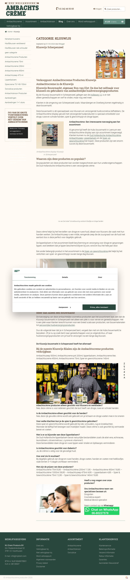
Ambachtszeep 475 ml (14, 75)
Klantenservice (105, 545)
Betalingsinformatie (107, 549)
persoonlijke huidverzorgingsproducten (57, 325)
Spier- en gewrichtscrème (96, 251)
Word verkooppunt (86, 21)
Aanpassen (65, 307)
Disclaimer (40, 566)
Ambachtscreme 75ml (14, 61)
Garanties (103, 559)
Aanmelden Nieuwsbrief (109, 563)
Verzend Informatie (107, 552)
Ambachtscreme (14, 21)
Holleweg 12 (96, 94)
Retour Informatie (106, 556)
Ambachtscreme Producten (16, 57)
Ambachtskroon (47, 21)
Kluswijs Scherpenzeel (49, 47)
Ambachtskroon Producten (16, 93)
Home (10, 31)
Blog (61, 21)
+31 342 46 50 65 (66, 8)
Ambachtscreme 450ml (14, 70)
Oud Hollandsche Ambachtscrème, (105, 135)
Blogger (62, 44)
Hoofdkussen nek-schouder (16, 48)
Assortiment (31, 21)
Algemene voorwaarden (46, 559)
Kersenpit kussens (12, 39)
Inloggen (98, 9)
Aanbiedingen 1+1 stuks (15, 102)
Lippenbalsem (90, 138)
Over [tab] (100, 277)
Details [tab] (65, 277)
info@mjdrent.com (18, 556)
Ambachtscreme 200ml (14, 66)
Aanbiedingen (10, 98)
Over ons (71, 21)
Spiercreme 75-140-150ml (15, 84)
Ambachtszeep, (76, 138)
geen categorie (11, 52)
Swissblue (72, 552)
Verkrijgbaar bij (13, 26)
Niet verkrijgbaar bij (44, 552)
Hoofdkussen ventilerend (15, 43)
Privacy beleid (42, 563)
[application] (18, 132)
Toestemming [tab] (30, 277)
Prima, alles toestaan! (99, 307)
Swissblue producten (13, 89)
